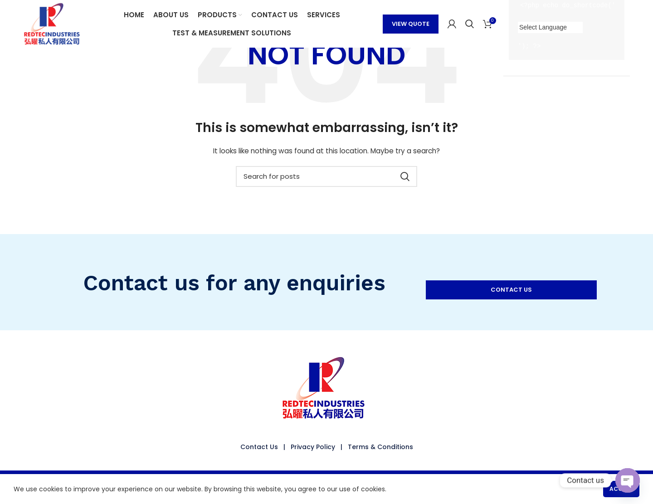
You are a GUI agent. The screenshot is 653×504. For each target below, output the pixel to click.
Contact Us (259, 446)
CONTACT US (511, 289)
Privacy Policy (313, 446)
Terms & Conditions (380, 446)
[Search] (469, 24)
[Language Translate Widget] (550, 27)
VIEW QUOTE (410, 24)
